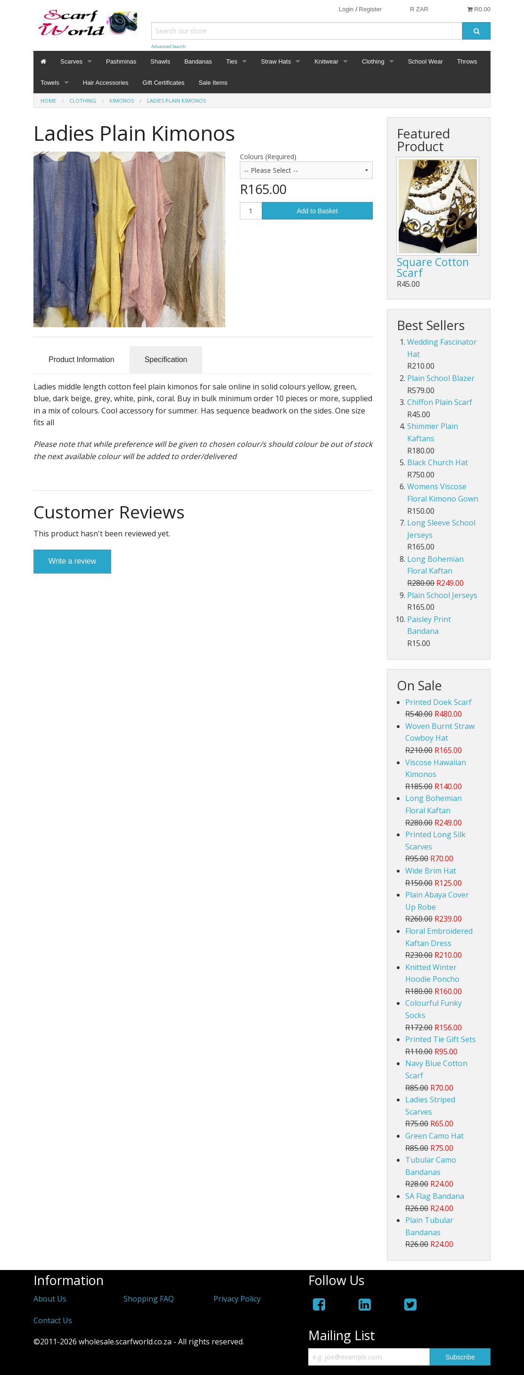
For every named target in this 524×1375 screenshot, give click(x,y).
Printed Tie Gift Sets (440, 1039)
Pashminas (121, 61)
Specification (166, 360)
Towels (50, 82)
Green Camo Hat (434, 1136)
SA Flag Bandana (434, 1196)
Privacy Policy (237, 1299)
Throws (467, 61)
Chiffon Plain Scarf (439, 402)
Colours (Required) (268, 156)
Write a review (72, 561)
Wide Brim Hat (430, 870)
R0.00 (479, 9)
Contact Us (52, 1320)
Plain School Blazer (441, 378)
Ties (231, 61)
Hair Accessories (106, 82)
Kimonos (121, 100)
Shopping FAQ (148, 1299)
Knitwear (326, 61)
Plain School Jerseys (442, 595)
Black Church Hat (437, 462)
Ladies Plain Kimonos (176, 100)
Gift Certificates (164, 82)
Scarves (71, 61)
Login (346, 9)
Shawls (160, 61)
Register (370, 9)
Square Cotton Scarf (433, 267)
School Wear (425, 61)
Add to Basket (317, 211)
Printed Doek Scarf (438, 702)
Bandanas (198, 61)
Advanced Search (168, 46)
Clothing (373, 61)
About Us (49, 1299)
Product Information (82, 360)
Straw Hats (276, 61)
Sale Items (212, 82)
